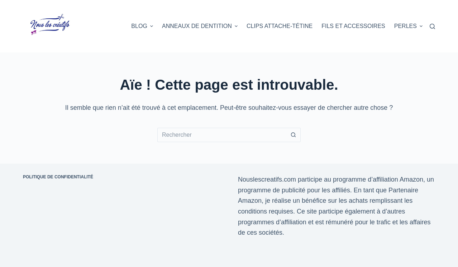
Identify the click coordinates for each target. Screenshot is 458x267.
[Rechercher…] (221, 135)
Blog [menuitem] (143, 26)
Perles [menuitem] (408, 26)
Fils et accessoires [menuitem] (353, 26)
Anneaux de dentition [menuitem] (200, 26)
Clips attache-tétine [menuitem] (280, 26)
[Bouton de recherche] (293, 135)
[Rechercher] (432, 26)
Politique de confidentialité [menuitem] (58, 176)
